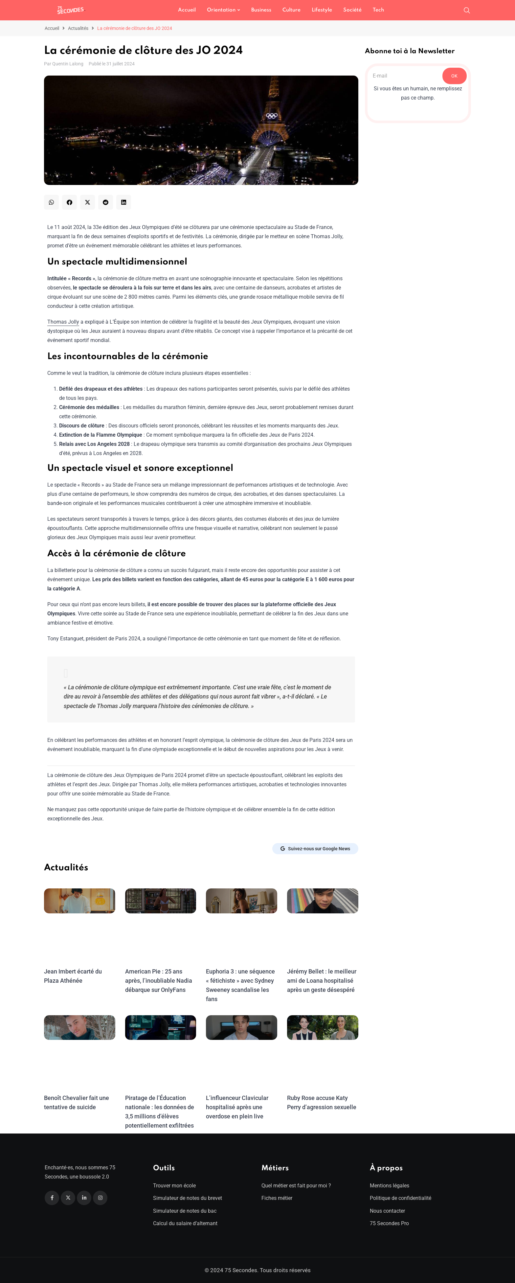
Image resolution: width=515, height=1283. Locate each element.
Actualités (78, 28)
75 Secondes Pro (389, 1223)
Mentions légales (389, 1185)
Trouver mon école (174, 1185)
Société (352, 10)
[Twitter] (68, 1198)
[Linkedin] (84, 1198)
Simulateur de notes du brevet (187, 1198)
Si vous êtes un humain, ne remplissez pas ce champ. (418, 93)
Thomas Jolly (63, 322)
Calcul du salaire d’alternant (185, 1223)
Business (261, 10)
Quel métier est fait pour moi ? (296, 1185)
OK (454, 76)
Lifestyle (322, 10)
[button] (51, 202)
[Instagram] (100, 1198)
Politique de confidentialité (400, 1198)
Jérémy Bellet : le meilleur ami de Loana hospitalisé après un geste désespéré (321, 980)
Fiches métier (276, 1198)
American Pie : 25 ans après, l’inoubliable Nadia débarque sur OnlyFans (157, 980)
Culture (291, 10)
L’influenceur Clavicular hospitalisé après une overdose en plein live (236, 1107)
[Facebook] (52, 1198)
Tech (378, 10)
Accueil (187, 10)
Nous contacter (387, 1211)
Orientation (221, 10)
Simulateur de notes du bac (184, 1211)
